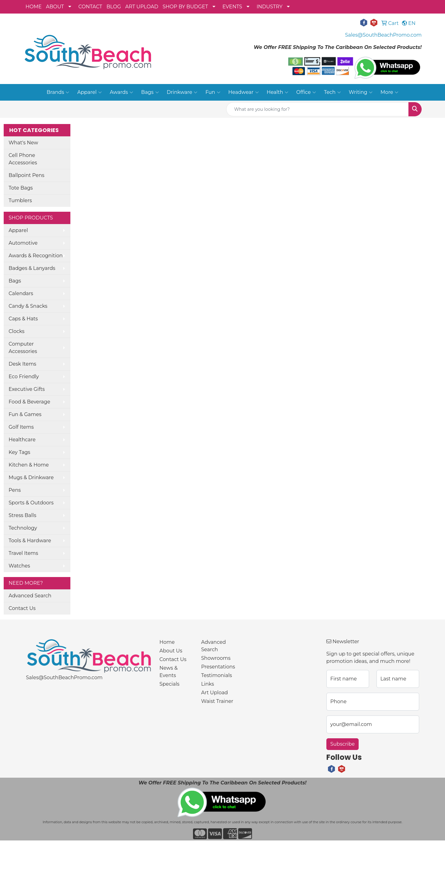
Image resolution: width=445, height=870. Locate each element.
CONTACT (90, 7)
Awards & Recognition (36, 256)
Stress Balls (22, 515)
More (389, 92)
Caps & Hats (23, 319)
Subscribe (342, 744)
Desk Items (22, 364)
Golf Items (21, 427)
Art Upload (214, 693)
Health (277, 92)
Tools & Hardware (30, 540)
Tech (332, 92)
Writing (360, 92)
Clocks (17, 331)
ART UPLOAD (141, 7)
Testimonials (216, 675)
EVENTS (232, 7)
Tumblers (20, 200)
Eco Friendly (24, 376)
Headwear (243, 92)
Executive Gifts (27, 389)
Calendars (21, 293)
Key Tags (19, 452)
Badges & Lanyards (32, 268)
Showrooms (216, 658)
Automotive (23, 243)
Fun (212, 92)
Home (167, 642)
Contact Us (22, 608)
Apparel (89, 92)
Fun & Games (25, 414)
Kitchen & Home (29, 465)
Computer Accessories (23, 347)
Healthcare (22, 440)
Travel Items (23, 553)
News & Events (168, 671)
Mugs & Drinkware (31, 477)
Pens (15, 490)
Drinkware (182, 92)
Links (207, 684)
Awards (121, 92)
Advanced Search (30, 596)
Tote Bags (21, 188)
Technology (23, 528)
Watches (19, 566)
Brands (58, 92)
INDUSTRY (269, 7)
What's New (23, 143)
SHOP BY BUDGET (185, 7)
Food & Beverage (29, 402)
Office (306, 92)
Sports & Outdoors (31, 503)
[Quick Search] (317, 109)
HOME (33, 7)
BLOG (113, 7)
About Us (170, 651)
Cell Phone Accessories (23, 159)
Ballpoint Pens (26, 175)
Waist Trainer (217, 701)
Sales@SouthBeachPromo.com (383, 35)
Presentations (218, 667)
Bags (150, 92)
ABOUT (55, 7)
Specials (169, 684)
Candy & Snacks (28, 306)
